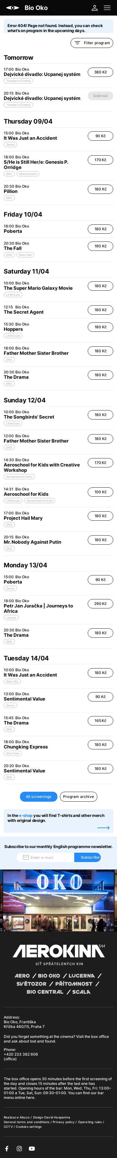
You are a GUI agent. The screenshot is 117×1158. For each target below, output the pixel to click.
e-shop (25, 815)
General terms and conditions (27, 1122)
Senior (10, 144)
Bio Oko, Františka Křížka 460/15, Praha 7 (24, 1024)
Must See (25, 254)
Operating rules (90, 1122)
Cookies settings (28, 1126)
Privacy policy (64, 1122)
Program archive (78, 796)
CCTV (9, 1126)
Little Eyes (13, 294)
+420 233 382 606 (21, 1054)
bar (59, 1088)
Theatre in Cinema (18, 80)
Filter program (92, 43)
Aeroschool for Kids (19, 476)
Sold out (100, 95)
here (30, 1097)
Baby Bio (12, 681)
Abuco (25, 1117)
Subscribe (90, 857)
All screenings (38, 796)
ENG (9, 174)
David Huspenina (57, 1117)
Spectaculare (28, 174)
